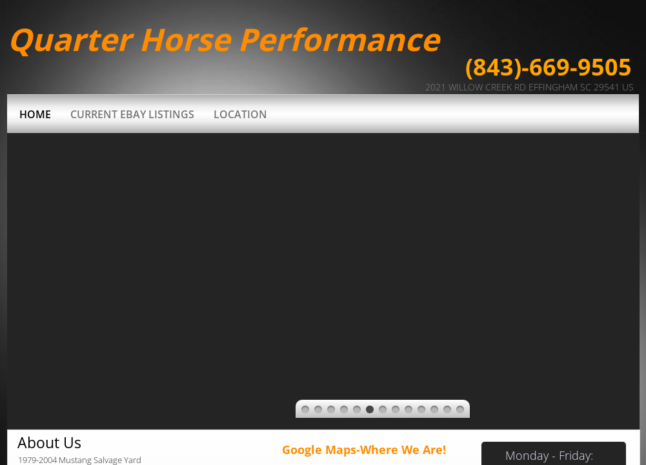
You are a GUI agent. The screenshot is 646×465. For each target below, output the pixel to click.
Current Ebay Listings (132, 114)
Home (35, 114)
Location (240, 114)
